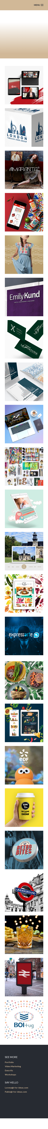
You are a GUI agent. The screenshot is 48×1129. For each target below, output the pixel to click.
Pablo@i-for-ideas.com (16, 1091)
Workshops (10, 1074)
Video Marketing (13, 1066)
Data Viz (9, 1070)
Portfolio (9, 1062)
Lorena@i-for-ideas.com (16, 1087)
